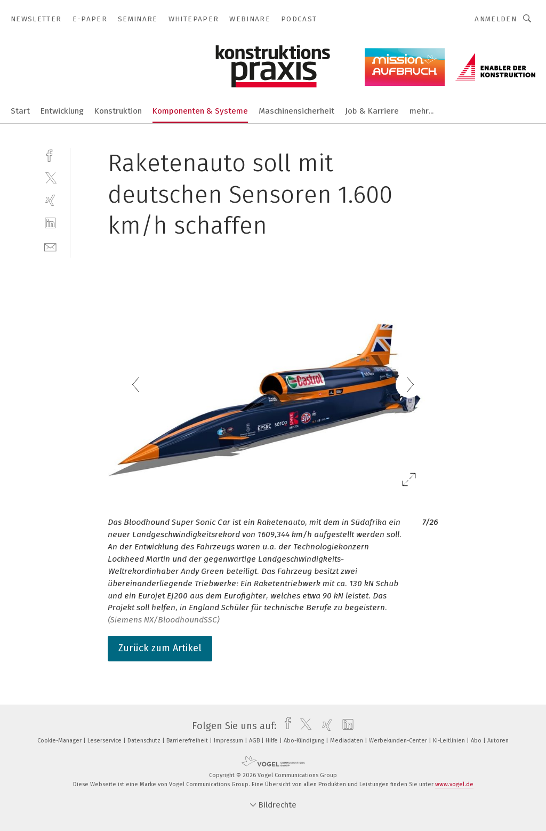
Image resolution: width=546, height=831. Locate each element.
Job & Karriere (372, 111)
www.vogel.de (454, 784)
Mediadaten (347, 740)
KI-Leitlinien (450, 740)
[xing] (50, 200)
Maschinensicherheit (296, 111)
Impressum (229, 740)
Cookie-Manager (60, 740)
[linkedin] (50, 223)
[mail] (50, 246)
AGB (255, 740)
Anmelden (496, 18)
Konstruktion (118, 111)
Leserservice (105, 740)
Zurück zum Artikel (160, 648)
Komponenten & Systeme (200, 111)
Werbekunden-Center (399, 740)
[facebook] (50, 154)
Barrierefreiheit (188, 740)
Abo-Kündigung (305, 740)
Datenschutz (144, 740)
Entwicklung (62, 111)
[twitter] (50, 177)
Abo (477, 740)
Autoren (498, 740)
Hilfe (272, 740)
